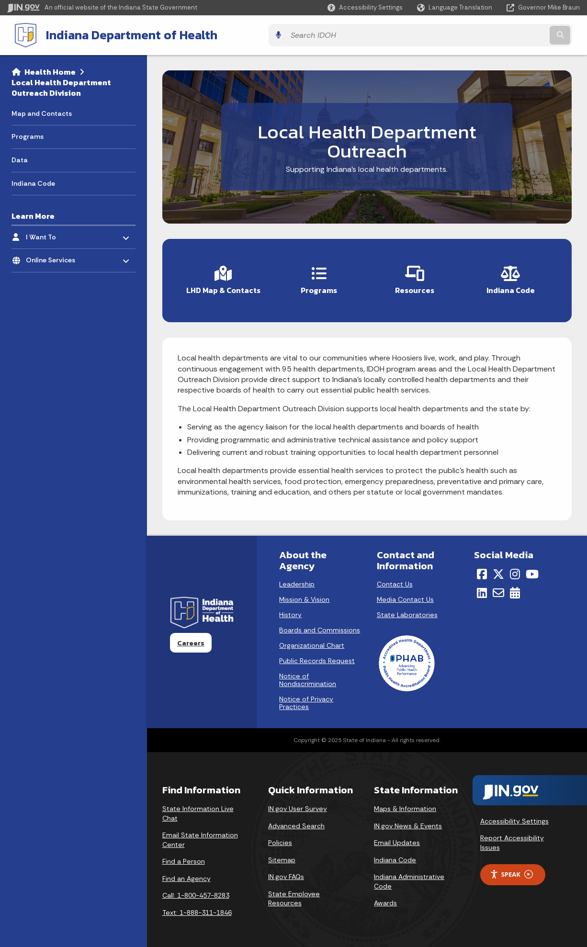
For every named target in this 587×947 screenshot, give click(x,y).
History (290, 610)
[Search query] (509, 34)
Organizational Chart (311, 640)
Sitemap (281, 854)
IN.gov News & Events (408, 820)
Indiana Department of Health (122, 34)
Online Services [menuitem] (54, 255)
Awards (385, 898)
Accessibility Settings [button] (514, 816)
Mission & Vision (304, 594)
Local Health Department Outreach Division (61, 86)
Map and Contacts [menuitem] (41, 111)
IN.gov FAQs (286, 872)
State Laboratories (407, 610)
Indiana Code (395, 854)
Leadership (297, 579)
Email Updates (397, 838)
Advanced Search (296, 820)
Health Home (50, 70)
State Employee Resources (294, 894)
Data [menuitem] (19, 158)
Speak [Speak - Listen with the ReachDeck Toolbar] (511, 869)
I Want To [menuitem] (54, 232)
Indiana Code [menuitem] (33, 181)
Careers (190, 637)
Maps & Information (405, 804)
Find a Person (183, 856)
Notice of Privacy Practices (306, 698)
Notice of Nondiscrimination (307, 675)
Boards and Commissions (319, 625)
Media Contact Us (405, 594)
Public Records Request (317, 656)
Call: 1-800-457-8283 (195, 890)
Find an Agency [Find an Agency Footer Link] (186, 873)
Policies (280, 838)
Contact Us (395, 579)
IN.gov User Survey (297, 804)
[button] (365, 7)
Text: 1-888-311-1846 (197, 907)
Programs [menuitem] (27, 135)
